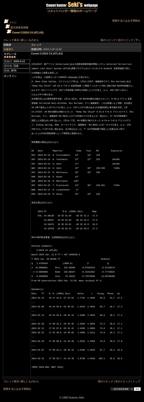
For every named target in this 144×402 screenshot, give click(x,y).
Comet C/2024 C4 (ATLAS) (27, 32)
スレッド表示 (11, 40)
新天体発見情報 (19, 27)
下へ (137, 40)
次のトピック (125, 40)
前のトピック (108, 40)
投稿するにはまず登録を (126, 20)
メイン (13, 22)
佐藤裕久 (9, 49)
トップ (136, 381)
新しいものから (30, 40)
